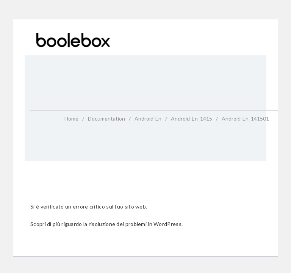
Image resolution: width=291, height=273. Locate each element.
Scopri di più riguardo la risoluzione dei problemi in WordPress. (106, 224)
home (71, 118)
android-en (148, 118)
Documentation (106, 118)
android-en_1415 (191, 118)
